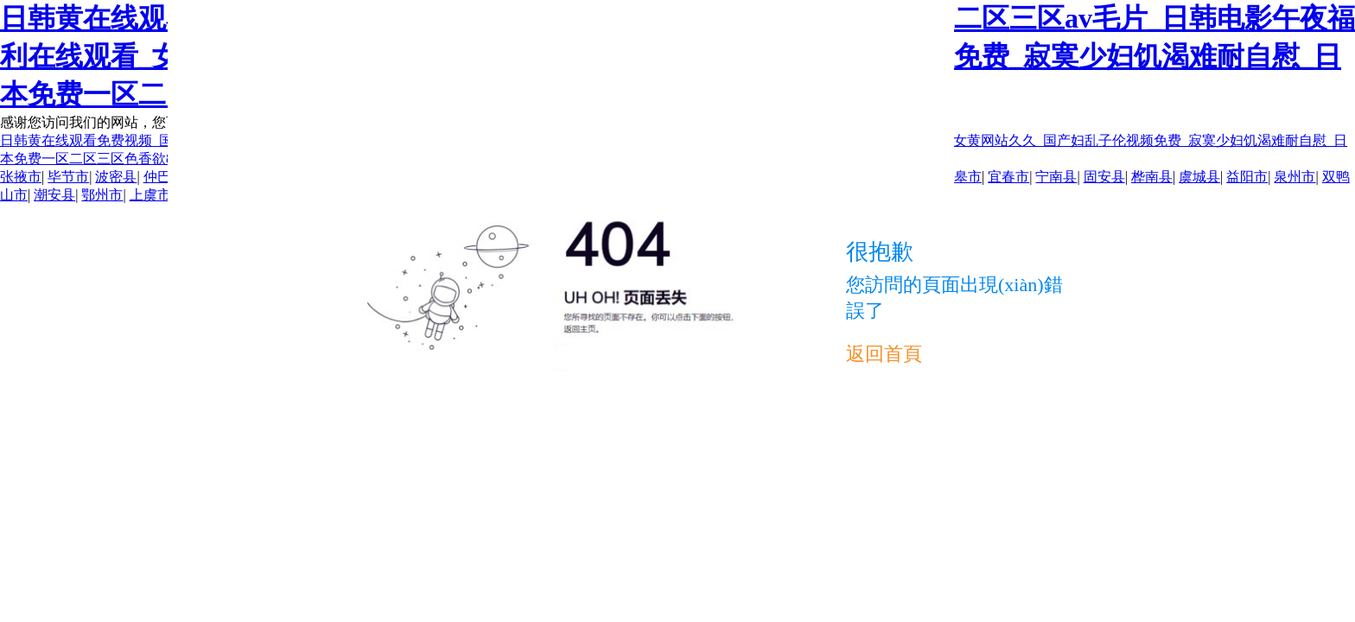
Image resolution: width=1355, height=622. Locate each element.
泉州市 (1294, 176)
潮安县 (54, 194)
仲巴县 (164, 176)
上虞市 (150, 194)
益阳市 (1247, 176)
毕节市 (68, 176)
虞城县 (1199, 176)
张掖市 (20, 176)
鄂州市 (102, 194)
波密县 (116, 176)
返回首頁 (884, 354)
